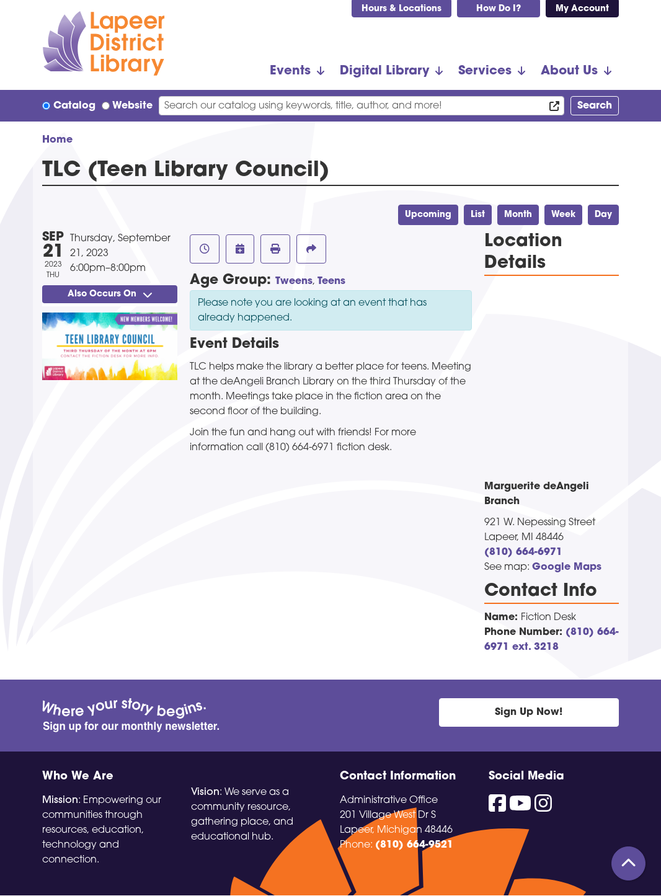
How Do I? (498, 9)
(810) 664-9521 (414, 845)
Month (518, 215)
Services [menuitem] (485, 71)
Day (603, 215)
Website (132, 106)
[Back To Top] (628, 863)
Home (57, 140)
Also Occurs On (110, 294)
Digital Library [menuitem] (384, 71)
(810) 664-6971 (523, 552)
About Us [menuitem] (569, 71)
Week (563, 215)
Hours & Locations (401, 9)
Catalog (74, 106)
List (478, 215)
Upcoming (428, 215)
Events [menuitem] (290, 71)
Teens (331, 281)
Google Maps (566, 567)
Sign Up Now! (528, 712)
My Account (582, 9)
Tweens (294, 281)
